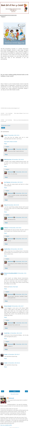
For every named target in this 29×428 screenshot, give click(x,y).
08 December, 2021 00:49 (18, 159)
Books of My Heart (13, 286)
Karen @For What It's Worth (10, 141)
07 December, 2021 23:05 (21, 149)
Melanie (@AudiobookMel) (10, 273)
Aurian (5, 354)
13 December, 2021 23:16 (21, 344)
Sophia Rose (7, 249)
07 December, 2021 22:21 (13, 135)
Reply (5, 143)
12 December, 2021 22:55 (16, 333)
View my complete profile (6, 425)
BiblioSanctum (7, 159)
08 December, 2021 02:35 (13, 205)
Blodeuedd (10, 149)
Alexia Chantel (7, 306)
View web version (14, 394)
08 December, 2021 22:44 (21, 261)
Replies (7, 146)
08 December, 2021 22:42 (21, 172)
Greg (5, 205)
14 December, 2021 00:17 (14, 354)
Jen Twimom (7, 182)
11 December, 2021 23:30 (21, 322)
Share (3, 127)
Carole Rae (7, 333)
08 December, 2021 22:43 (21, 217)
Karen (5, 135)
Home (14, 391)
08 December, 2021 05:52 (15, 227)
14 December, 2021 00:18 (14, 363)
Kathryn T (6, 227)
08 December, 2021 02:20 (17, 182)
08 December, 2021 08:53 (17, 249)
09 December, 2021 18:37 (18, 306)
